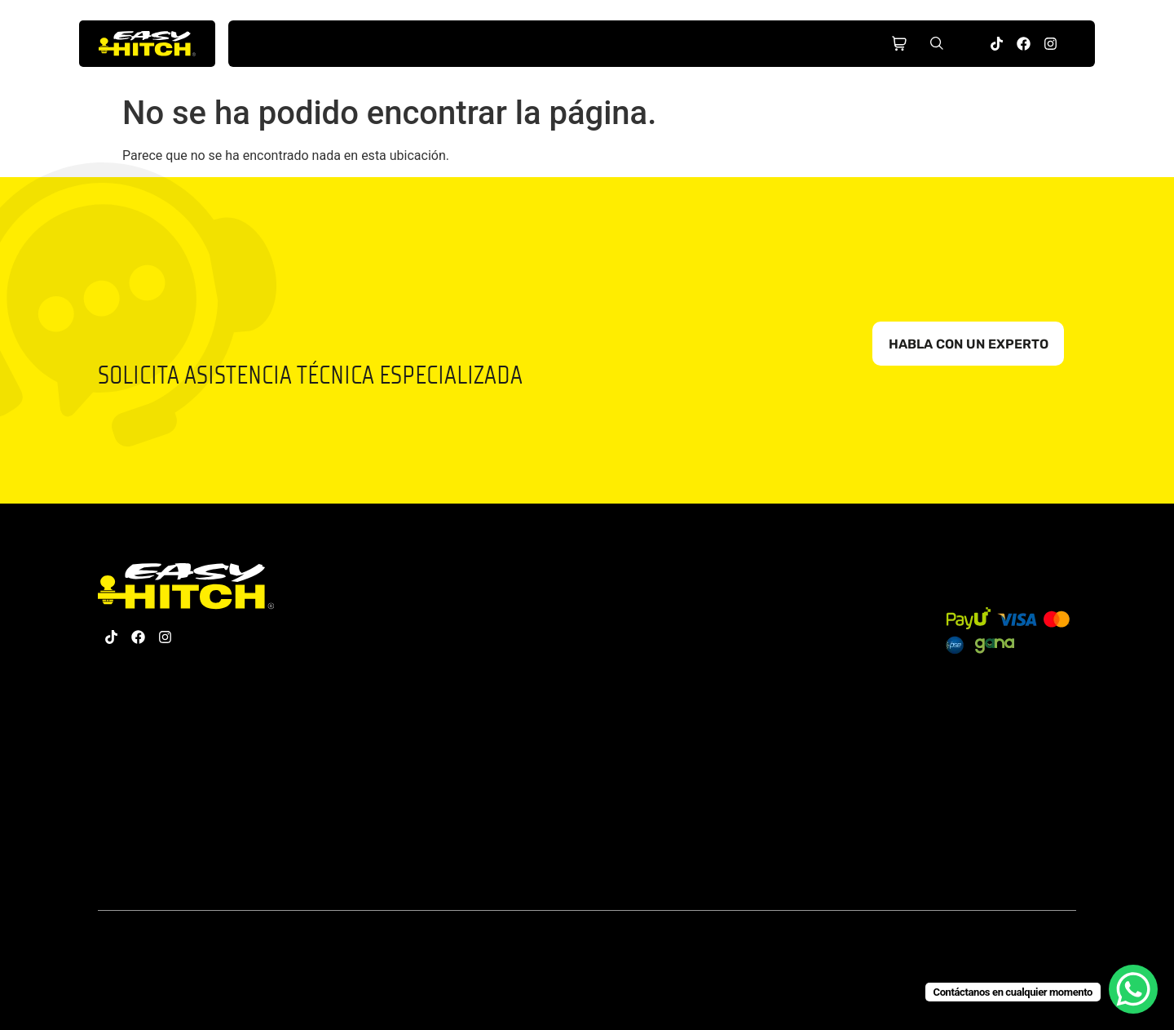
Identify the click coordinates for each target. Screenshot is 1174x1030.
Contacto (810, 44)
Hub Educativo (607, 44)
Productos (403, 44)
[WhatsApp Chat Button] (1133, 989)
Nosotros (505, 44)
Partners (708, 44)
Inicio (301, 44)
